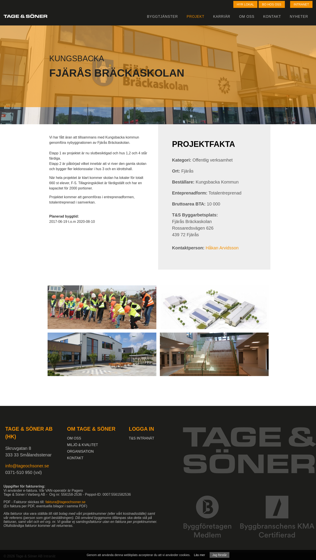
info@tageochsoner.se (27, 465)
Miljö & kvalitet (82, 445)
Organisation (80, 451)
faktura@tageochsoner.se (65, 502)
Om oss (246, 16)
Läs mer (199, 555)
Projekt (195, 16)
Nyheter (299, 16)
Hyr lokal (245, 4)
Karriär (221, 16)
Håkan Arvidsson (222, 247)
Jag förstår (219, 555)
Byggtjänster (162, 16)
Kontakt (272, 16)
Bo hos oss (271, 4)
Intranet (301, 4)
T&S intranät (141, 438)
